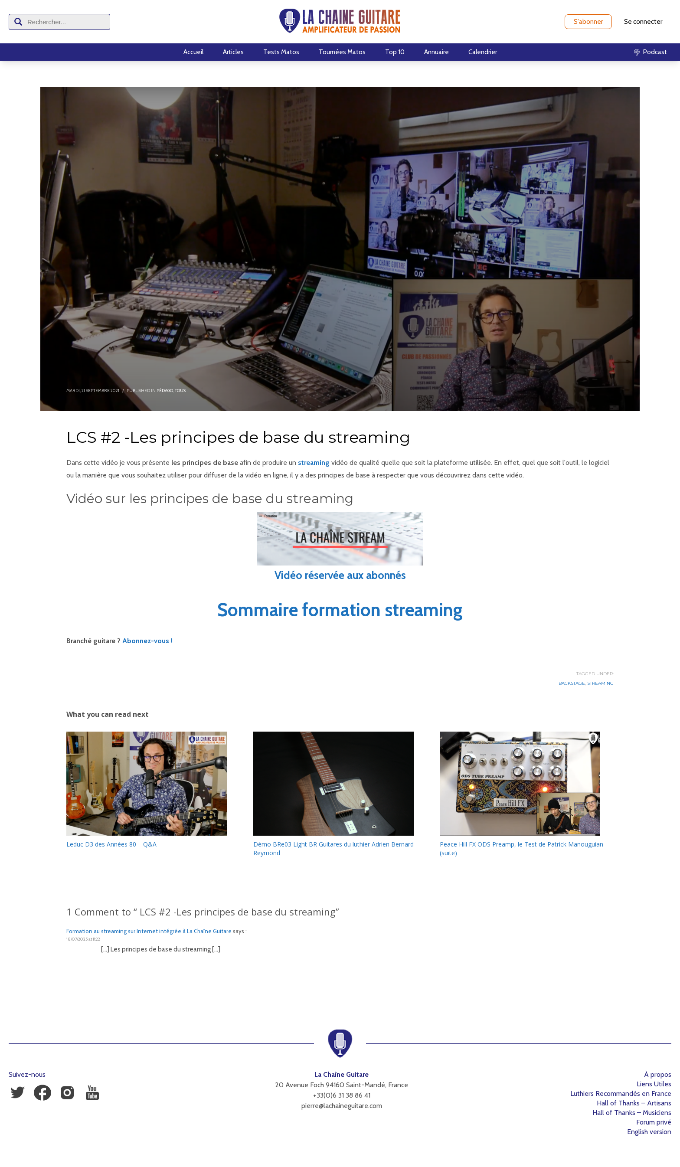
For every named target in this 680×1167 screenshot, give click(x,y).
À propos (657, 1074)
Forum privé (653, 1122)
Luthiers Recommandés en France (620, 1093)
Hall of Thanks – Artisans (634, 1103)
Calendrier (482, 52)
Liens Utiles (654, 1084)
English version (649, 1132)
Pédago (165, 390)
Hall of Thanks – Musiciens (631, 1112)
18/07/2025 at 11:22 (83, 939)
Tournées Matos (342, 52)
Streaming (600, 683)
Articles (233, 52)
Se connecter (643, 22)
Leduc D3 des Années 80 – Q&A (111, 844)
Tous (180, 390)
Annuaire (436, 52)
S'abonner (588, 22)
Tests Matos (281, 52)
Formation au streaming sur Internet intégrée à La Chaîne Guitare (149, 931)
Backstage (572, 683)
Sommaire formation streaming (340, 609)
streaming (314, 462)
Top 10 (395, 52)
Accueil (193, 52)
